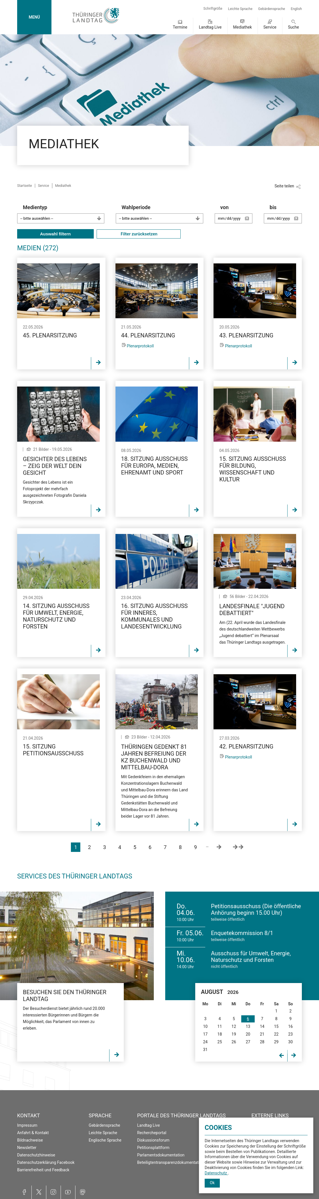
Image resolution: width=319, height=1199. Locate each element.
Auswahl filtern (55, 233)
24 (205, 1042)
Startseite (24, 186)
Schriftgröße (213, 9)
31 (205, 1049)
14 (262, 1026)
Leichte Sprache (240, 9)
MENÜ (34, 17)
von (236, 216)
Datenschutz (216, 1173)
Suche (293, 27)
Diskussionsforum (153, 1140)
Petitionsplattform (153, 1147)
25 (220, 1042)
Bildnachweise (30, 1140)
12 (234, 1026)
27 (248, 1042)
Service (269, 27)
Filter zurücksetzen (138, 234)
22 (276, 1034)
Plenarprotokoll (140, 346)
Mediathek (242, 27)
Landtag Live (210, 27)
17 (205, 1034)
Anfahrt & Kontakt (33, 1132)
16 (290, 1026)
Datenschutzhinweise (36, 1155)
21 (262, 1034)
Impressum (27, 1125)
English (296, 9)
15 (276, 1026)
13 (248, 1026)
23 (290, 1034)
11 (220, 1026)
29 (276, 1042)
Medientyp (63, 213)
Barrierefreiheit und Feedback (43, 1170)
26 (234, 1042)
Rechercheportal (151, 1132)
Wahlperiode (162, 213)
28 (262, 1042)
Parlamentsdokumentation (160, 1155)
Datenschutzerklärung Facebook (46, 1162)
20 (248, 1034)
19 (234, 1034)
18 (220, 1034)
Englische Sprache (105, 1140)
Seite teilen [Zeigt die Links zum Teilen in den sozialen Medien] (284, 186)
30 (290, 1042)
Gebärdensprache (271, 9)
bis (286, 216)
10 (205, 1026)
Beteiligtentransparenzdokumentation (170, 1162)
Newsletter (26, 1147)
